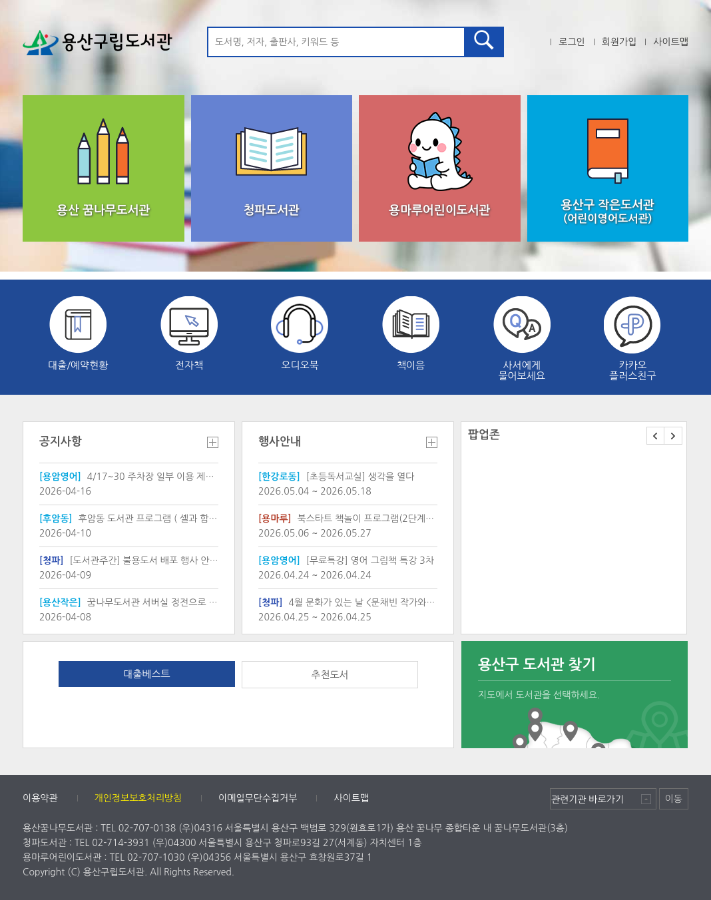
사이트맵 (670, 42)
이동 (673, 798)
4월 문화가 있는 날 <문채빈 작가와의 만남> (347, 602)
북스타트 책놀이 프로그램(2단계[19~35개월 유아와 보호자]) (347, 518)
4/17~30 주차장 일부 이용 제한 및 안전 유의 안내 (128, 476)
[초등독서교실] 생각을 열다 (336, 476)
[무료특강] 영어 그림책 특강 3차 (346, 560)
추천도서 (329, 675)
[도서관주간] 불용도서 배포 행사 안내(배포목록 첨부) (128, 560)
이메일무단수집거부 (257, 798)
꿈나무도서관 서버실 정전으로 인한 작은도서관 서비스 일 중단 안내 (128, 602)
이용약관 (40, 798)
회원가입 (619, 42)
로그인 (572, 42)
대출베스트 (146, 674)
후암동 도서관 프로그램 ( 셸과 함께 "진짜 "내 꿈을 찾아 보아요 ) (128, 518)
